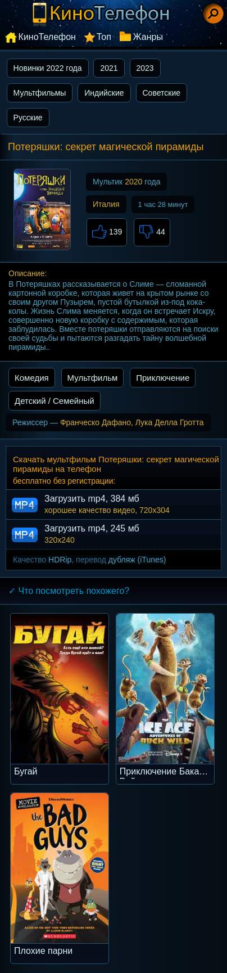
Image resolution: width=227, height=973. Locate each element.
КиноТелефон (47, 37)
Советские (161, 92)
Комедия (32, 377)
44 (152, 232)
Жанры (148, 37)
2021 (108, 68)
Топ (104, 37)
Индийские (104, 92)
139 (107, 232)
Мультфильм (92, 377)
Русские (28, 117)
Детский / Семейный (54, 401)
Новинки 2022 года (47, 68)
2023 (145, 68)
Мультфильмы (39, 92)
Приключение (162, 377)
